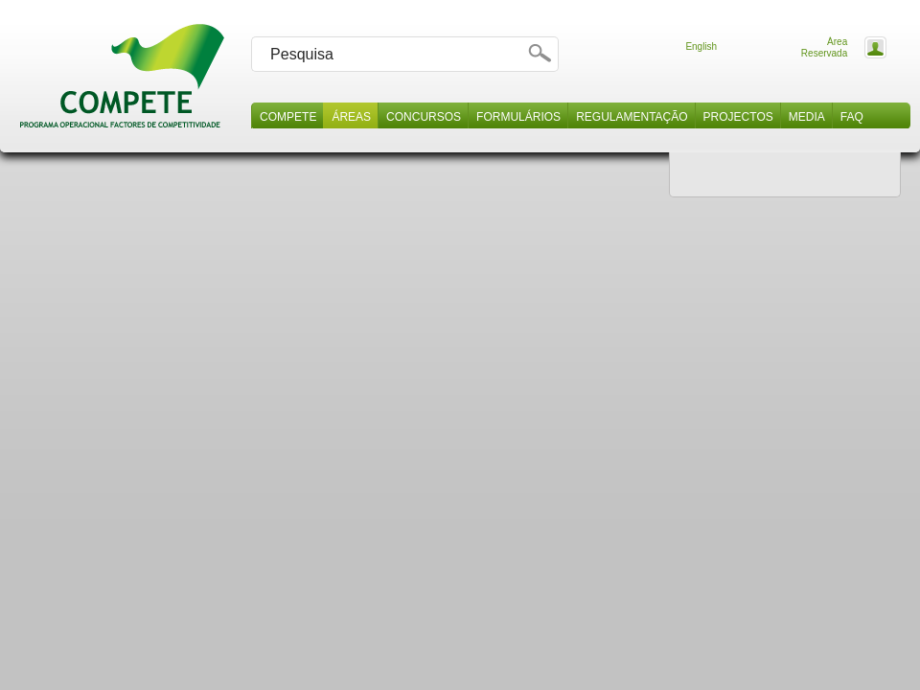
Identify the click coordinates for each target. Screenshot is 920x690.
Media (807, 117)
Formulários (518, 117)
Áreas (351, 117)
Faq (851, 117)
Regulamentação (631, 117)
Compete (288, 117)
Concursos (423, 117)
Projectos (738, 117)
